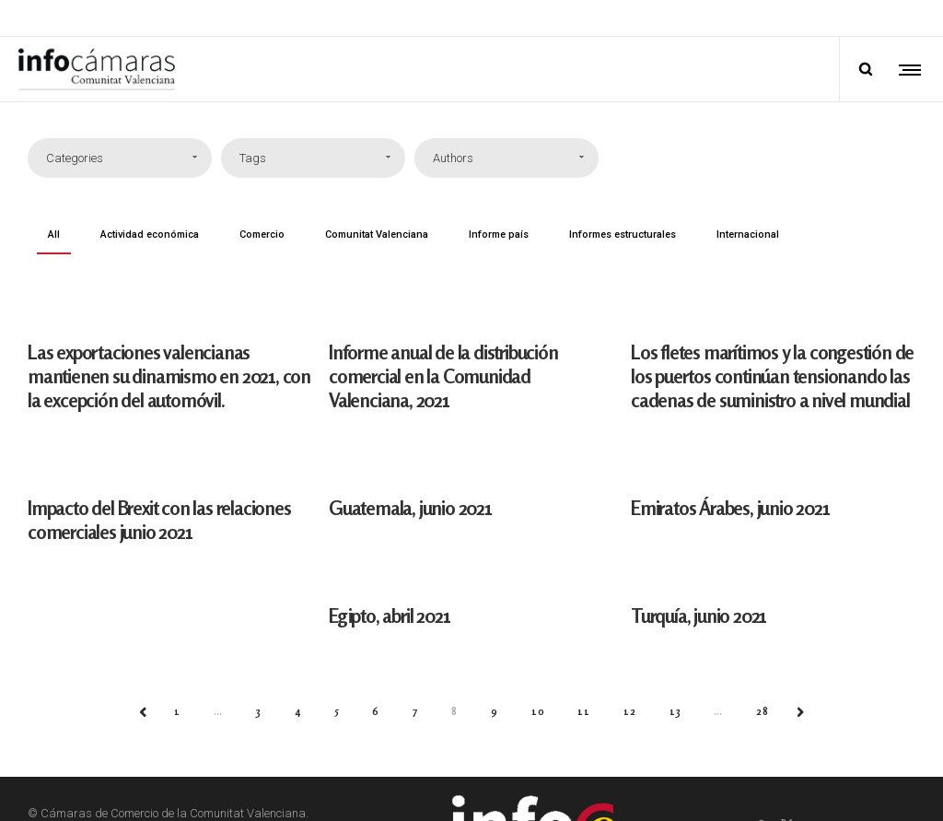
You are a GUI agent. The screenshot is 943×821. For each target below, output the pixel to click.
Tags (252, 158)
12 (629, 711)
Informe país (499, 234)
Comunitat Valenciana (376, 234)
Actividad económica (149, 234)
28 (762, 711)
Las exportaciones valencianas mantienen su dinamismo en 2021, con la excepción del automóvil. (169, 376)
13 (675, 711)
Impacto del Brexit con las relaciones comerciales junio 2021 (159, 520)
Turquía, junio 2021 (699, 615)
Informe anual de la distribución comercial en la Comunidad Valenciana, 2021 (444, 376)
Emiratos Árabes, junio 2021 (731, 508)
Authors (453, 158)
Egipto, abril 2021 (390, 615)
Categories (74, 158)
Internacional (747, 234)
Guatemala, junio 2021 (411, 508)
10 (538, 711)
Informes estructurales (622, 234)
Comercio (262, 234)
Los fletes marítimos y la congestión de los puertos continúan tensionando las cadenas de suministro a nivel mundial (773, 376)
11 (583, 711)
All (54, 234)
